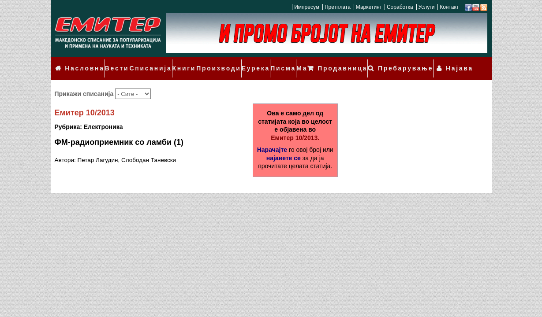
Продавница (360, 62)
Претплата (338, 7)
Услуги (426, 7)
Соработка (400, 7)
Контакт (449, 7)
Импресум (306, 7)
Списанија (142, 62)
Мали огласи (299, 62)
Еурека (238, 62)
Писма (264, 62)
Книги (172, 62)
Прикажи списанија (85, 81)
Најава (462, 62)
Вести (111, 62)
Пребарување (415, 62)
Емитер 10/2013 (85, 100)
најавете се (283, 145)
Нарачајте (272, 137)
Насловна (81, 62)
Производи (205, 62)
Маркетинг (368, 7)
